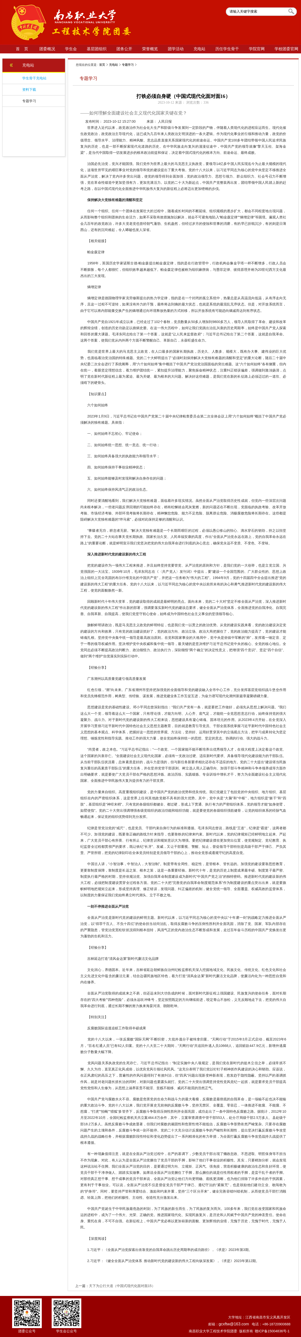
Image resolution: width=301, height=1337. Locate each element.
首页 (102, 65)
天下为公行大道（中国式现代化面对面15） (122, 1286)
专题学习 (128, 65)
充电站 (113, 65)
